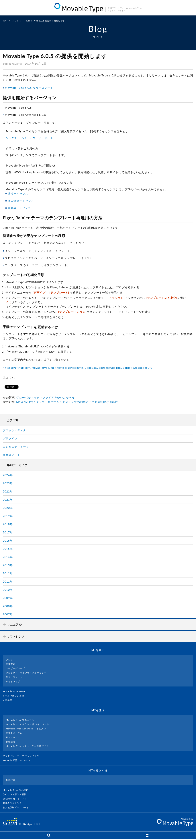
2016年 (8, 540)
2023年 (8, 483)
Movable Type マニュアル (20, 720)
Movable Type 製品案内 (17, 790)
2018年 (8, 524)
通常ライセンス (18, 193)
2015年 (8, 548)
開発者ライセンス (19, 207)
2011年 (8, 581)
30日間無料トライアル (16, 798)
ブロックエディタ (14, 430)
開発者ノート (11, 454)
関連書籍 (10, 664)
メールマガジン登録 (15, 695)
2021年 (8, 499)
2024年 (8, 475)
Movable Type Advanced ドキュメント (27, 728)
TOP (5, 20)
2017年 (8, 532)
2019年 (8, 516)
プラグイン (10, 438)
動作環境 (10, 741)
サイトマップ (13, 681)
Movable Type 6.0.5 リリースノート (29, 87)
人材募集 (9, 700)
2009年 (8, 597)
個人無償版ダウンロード (17, 807)
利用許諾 (10, 780)
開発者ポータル (14, 733)
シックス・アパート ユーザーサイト (29, 138)
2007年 (8, 614)
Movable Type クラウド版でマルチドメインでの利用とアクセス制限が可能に (67, 401)
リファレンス (13, 737)
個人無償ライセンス (21, 200)
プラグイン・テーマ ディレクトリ (22, 756)
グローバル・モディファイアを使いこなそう (45, 397)
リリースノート (14, 677)
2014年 (8, 557)
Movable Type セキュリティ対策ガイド (27, 746)
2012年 (8, 573)
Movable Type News (15, 691)
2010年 (8, 589)
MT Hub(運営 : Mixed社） (18, 760)
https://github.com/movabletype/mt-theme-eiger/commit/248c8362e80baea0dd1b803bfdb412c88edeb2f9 (78, 367)
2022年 (8, 491)
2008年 (8, 606)
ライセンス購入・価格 (16, 794)
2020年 (8, 507)
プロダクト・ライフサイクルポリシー (26, 672)
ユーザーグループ (15, 668)
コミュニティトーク (16, 446)
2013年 (8, 565)
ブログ (15, 20)
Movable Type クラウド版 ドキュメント (27, 724)
